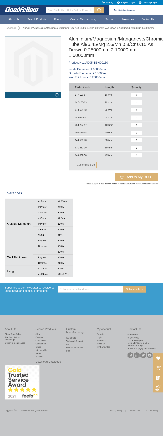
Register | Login (128, 2)
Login (99, 337)
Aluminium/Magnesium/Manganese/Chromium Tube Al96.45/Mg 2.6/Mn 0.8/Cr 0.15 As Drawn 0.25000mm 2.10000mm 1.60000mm (88, 28)
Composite (41, 340)
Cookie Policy (152, 410)
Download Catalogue (48, 361)
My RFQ (109, 2)
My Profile (101, 340)
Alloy (38, 334)
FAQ (68, 344)
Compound (41, 344)
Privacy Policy (116, 410)
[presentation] (82, 299)
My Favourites (103, 347)
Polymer (39, 356)
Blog (68, 351)
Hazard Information (75, 347)
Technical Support (74, 341)
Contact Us (148, 19)
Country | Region (150, 2)
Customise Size (86, 164)
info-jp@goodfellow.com (126, 10)
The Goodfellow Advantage (12, 338)
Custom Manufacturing (83, 19)
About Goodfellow (13, 334)
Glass (38, 347)
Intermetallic (41, 350)
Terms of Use (134, 410)
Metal (38, 353)
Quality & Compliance (15, 343)
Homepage (10, 28)
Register (101, 334)
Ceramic (39, 337)
